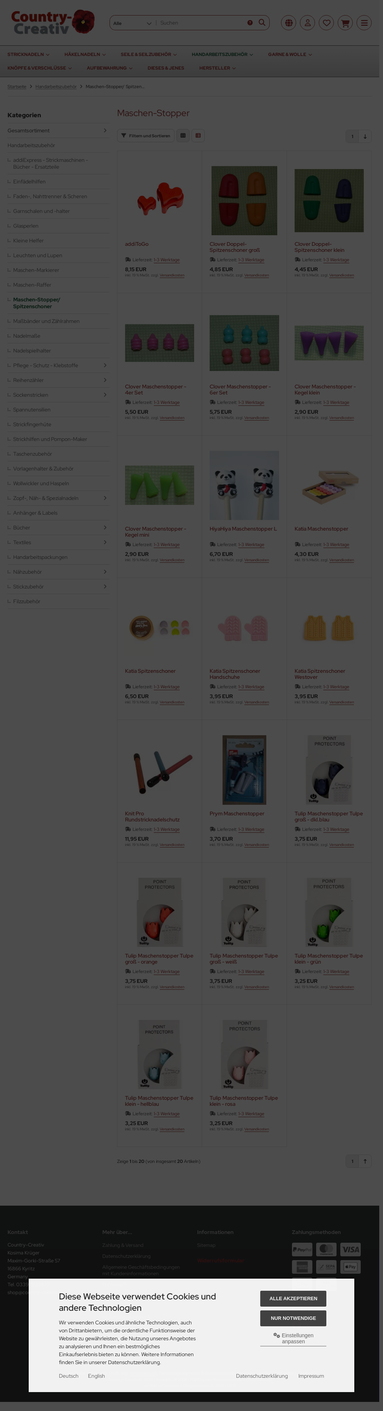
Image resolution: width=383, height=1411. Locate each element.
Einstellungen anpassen (293, 1338)
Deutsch (69, 1375)
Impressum (311, 1375)
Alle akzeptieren (294, 1298)
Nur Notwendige (293, 1318)
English (96, 1375)
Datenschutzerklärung (262, 1375)
